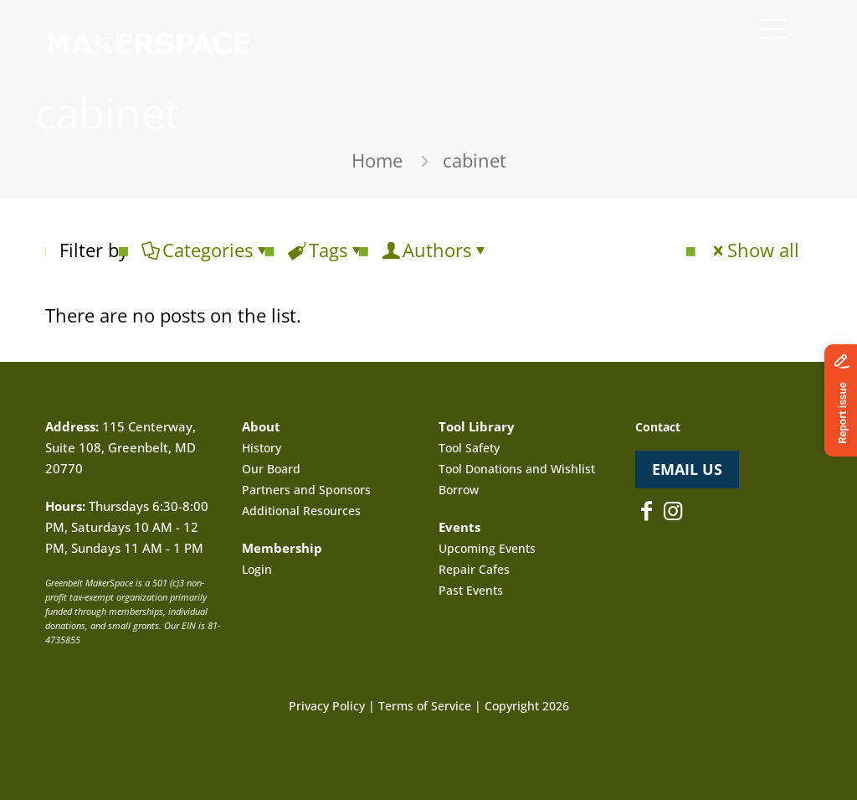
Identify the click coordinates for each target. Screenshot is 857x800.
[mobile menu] (772, 27)
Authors (436, 249)
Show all (754, 249)
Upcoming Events (487, 548)
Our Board (271, 469)
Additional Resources (301, 511)
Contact (657, 427)
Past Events (471, 590)
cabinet (474, 160)
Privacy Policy (327, 706)
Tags (327, 249)
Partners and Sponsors (306, 490)
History (261, 448)
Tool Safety (469, 448)
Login (257, 569)
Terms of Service (424, 706)
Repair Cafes (474, 569)
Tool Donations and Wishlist (517, 469)
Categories (206, 249)
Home (377, 160)
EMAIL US (687, 469)
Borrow (459, 490)
